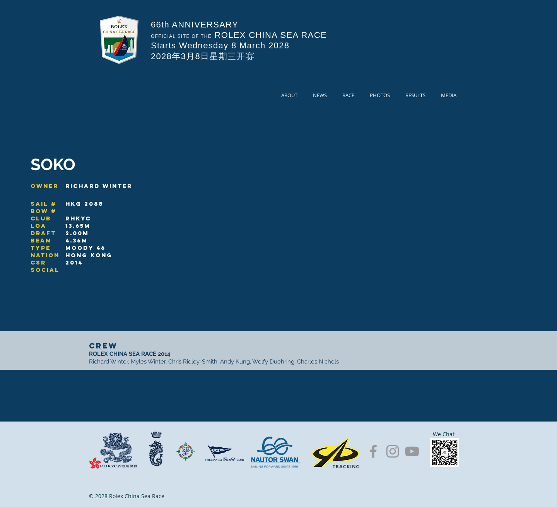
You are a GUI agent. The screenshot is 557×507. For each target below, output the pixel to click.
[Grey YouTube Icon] (411, 451)
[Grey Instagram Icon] (392, 451)
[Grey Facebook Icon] (373, 451)
